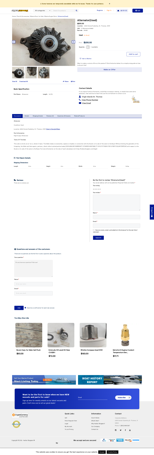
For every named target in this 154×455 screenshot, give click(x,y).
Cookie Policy (112, 452)
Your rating (96, 192)
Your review (97, 199)
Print (73, 88)
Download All (23, 88)
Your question (19, 264)
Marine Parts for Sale (36, 23)
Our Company (95, 433)
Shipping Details (38, 123)
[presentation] (30, 308)
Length (16, 173)
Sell (137, 11)
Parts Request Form (71, 428)
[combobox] (42, 10)
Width (80, 173)
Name (95, 220)
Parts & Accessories (23, 23)
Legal (66, 430)
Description (17, 123)
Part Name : (17, 101)
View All (14, 88)
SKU (78, 35)
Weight (113, 173)
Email (95, 228)
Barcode (79, 37)
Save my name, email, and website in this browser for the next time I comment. (115, 238)
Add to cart (133, 61)
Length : (45, 101)
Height (48, 173)
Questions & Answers (64, 123)
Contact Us (94, 436)
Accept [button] (102, 452)
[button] (85, 65)
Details (27, 123)
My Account (68, 433)
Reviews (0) (50, 123)
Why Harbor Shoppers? (98, 430)
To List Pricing (69, 436)
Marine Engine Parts (51, 23)
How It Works (95, 425)
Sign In (109, 10)
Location (80, 33)
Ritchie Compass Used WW (92, 357)
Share (66, 88)
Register (100, 10)
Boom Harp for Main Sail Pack (28, 357)
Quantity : (82, 54)
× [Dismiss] (109, 4)
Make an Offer (110, 76)
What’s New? (95, 428)
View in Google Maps (53, 136)
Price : (81, 49)
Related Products (79, 123)
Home (14, 23)
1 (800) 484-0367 (124, 432)
